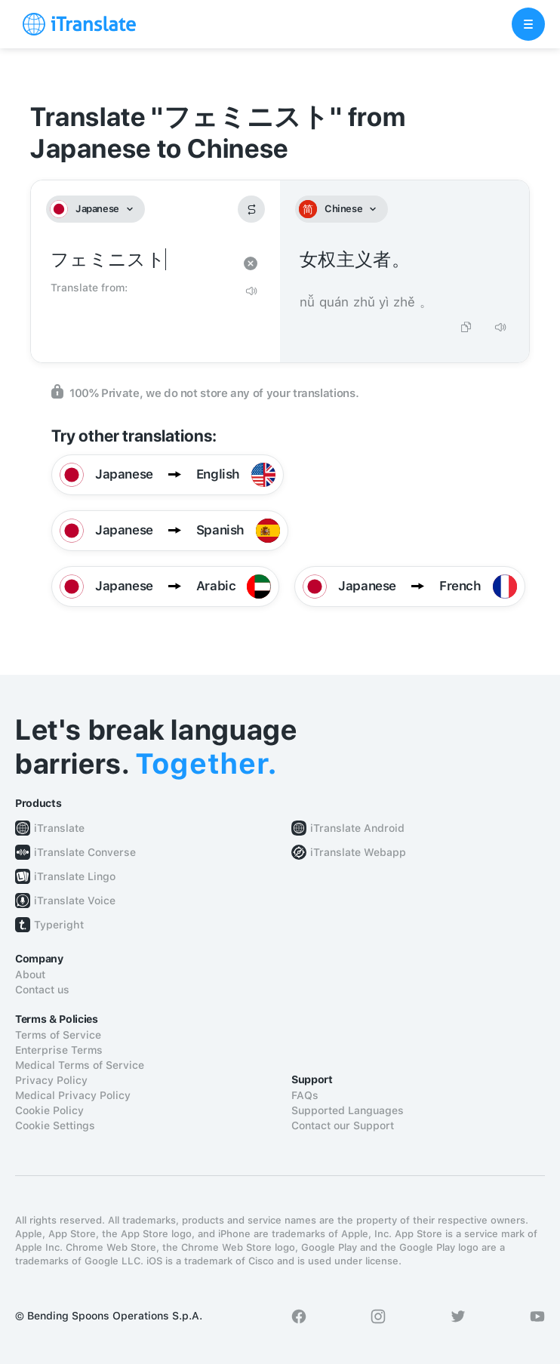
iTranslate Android (357, 828)
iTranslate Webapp (358, 852)
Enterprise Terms (59, 1050)
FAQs (304, 1095)
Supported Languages (347, 1110)
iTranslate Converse (85, 852)
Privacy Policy (51, 1080)
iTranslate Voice (74, 900)
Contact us (42, 990)
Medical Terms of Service (79, 1065)
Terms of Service (58, 1035)
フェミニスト (140, 260)
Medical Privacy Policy (73, 1095)
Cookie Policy (49, 1110)
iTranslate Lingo (74, 876)
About (30, 974)
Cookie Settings (55, 1125)
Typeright (59, 925)
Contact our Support (342, 1125)
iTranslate (59, 828)
